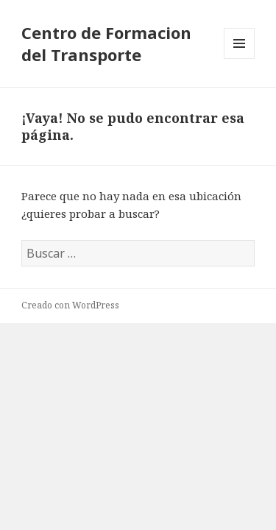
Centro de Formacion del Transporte (106, 43)
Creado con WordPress (70, 305)
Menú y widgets (239, 58)
